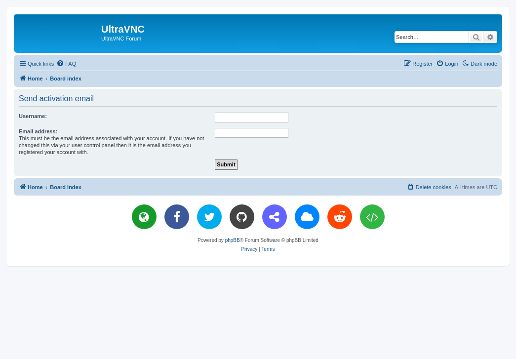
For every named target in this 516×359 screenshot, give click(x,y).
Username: (33, 116)
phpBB (232, 240)
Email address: (38, 131)
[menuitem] (66, 64)
